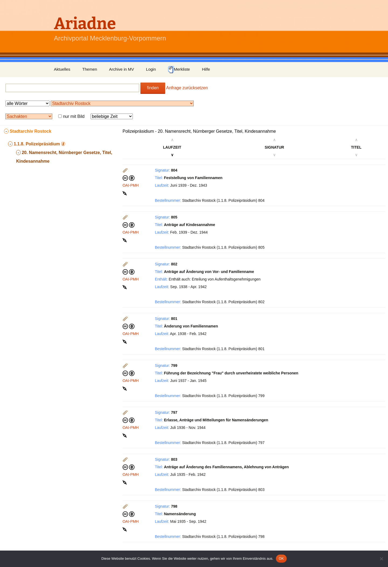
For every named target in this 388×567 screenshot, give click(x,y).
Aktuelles (62, 69)
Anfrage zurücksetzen (187, 88)
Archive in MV (121, 69)
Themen (89, 69)
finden (153, 88)
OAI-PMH (131, 185)
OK (281, 558)
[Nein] (381, 558)
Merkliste (179, 69)
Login (151, 69)
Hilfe (206, 69)
